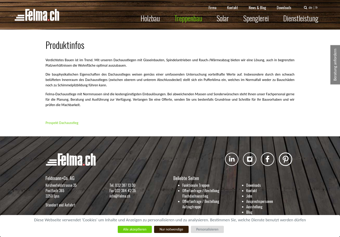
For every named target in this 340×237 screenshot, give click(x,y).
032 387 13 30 (125, 185)
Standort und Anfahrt (60, 205)
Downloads (287, 4)
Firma (216, 4)
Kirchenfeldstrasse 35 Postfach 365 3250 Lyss (61, 191)
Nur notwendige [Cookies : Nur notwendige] (171, 229)
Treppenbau (191, 15)
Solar (226, 15)
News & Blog (260, 4)
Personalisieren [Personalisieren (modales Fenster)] (207, 229)
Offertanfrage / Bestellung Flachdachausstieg (200, 193)
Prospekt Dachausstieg (62, 123)
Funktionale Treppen (195, 185)
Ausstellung (254, 206)
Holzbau (153, 15)
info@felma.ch (119, 196)
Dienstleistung (304, 15)
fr (319, 4)
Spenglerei (259, 15)
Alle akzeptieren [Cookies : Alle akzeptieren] (134, 229)
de (313, 4)
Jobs (249, 196)
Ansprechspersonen (259, 201)
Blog (249, 212)
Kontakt (235, 4)
